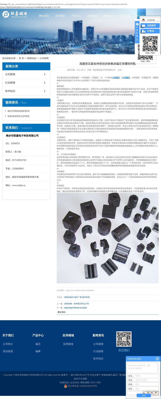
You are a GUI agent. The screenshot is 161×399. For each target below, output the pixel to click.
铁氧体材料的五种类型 (18, 116)
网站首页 (44, 16)
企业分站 (74, 382)
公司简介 (8, 344)
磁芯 (38, 344)
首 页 (21, 58)
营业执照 (8, 351)
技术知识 (10, 91)
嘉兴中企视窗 (80, 379)
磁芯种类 (86, 297)
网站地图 (84, 382)
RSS (93, 382)
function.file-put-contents (83, 4)
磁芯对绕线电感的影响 (18, 111)
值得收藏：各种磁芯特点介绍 (76, 304)
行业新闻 (10, 82)
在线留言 (125, 16)
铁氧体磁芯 (69, 297)
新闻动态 (109, 16)
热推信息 (64, 382)
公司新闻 (44, 58)
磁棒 (38, 351)
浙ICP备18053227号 (79, 375)
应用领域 (93, 16)
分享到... (151, 31)
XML (98, 382)
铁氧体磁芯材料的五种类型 (75, 308)
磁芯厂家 (78, 297)
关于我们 (60, 16)
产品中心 (76, 16)
